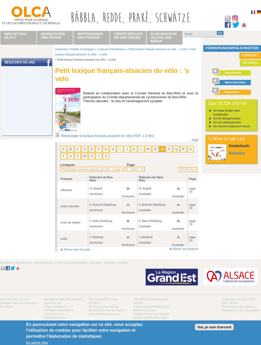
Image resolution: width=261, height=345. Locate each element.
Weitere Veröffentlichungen (150, 317)
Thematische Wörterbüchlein (151, 306)
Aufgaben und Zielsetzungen (18, 302)
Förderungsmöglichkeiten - (72, 262)
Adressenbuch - (44, 262)
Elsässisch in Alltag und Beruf (164, 37)
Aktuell (250, 63)
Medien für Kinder (144, 310)
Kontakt (250, 55)
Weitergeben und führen (90, 35)
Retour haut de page (77, 249)
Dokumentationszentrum (104, 313)
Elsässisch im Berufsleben (238, 306)
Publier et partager (82, 49)
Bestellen (237, 153)
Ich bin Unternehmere (227, 122)
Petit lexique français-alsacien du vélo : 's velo (157, 49)
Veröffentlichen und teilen (128, 35)
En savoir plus (37, 342)
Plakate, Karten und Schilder (151, 313)
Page (131, 165)
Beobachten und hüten (63, 299)
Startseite (61, 49)
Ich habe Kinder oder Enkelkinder (226, 112)
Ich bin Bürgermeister (227, 118)
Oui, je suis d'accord (214, 327)
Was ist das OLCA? (14, 299)
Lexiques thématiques (111, 49)
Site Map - (96, 262)
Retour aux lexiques (185, 248)
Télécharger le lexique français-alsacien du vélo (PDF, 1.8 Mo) (107, 136)
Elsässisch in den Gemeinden (241, 310)
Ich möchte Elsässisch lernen (231, 126)
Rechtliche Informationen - (16, 262)
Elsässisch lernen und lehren (107, 310)
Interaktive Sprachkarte (59, 310)
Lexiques (67, 165)
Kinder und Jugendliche (104, 306)
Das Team (6, 306)
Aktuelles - (110, 262)
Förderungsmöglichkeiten (232, 48)
